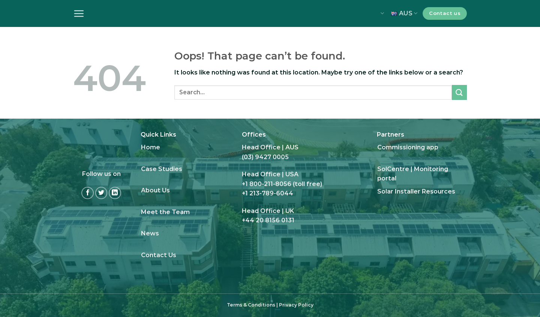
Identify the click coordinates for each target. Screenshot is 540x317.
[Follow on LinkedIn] (115, 193)
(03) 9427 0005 (265, 157)
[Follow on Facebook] (87, 193)
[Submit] (459, 92)
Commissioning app (407, 147)
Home (150, 147)
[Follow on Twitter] (101, 193)
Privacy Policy (296, 305)
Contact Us (158, 255)
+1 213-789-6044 (267, 193)
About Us (155, 190)
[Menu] (78, 13)
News (150, 233)
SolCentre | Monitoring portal (412, 173)
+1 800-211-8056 (266, 184)
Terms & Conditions (251, 305)
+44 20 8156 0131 (268, 220)
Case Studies (161, 169)
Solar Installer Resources (416, 191)
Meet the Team (165, 212)
